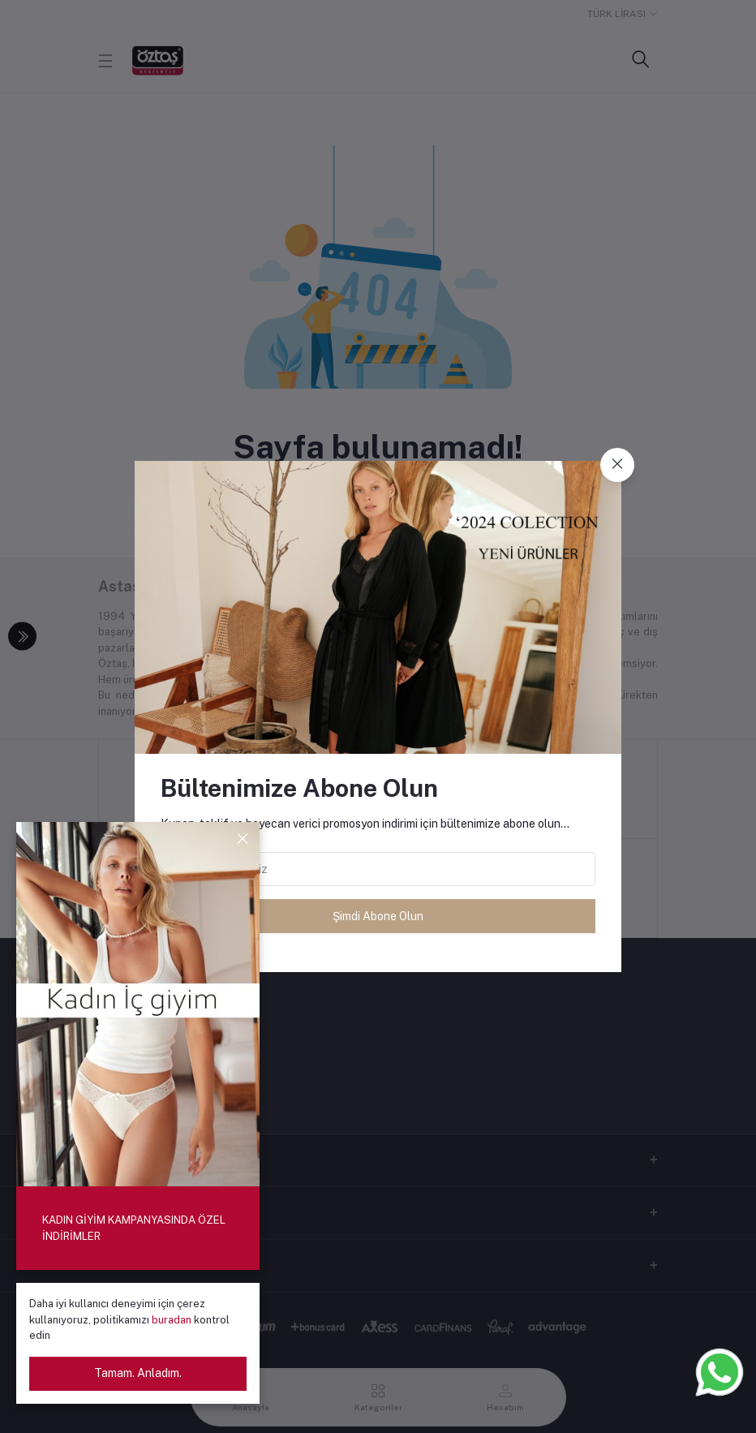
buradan (173, 1320)
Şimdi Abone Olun (378, 916)
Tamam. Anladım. (138, 1372)
